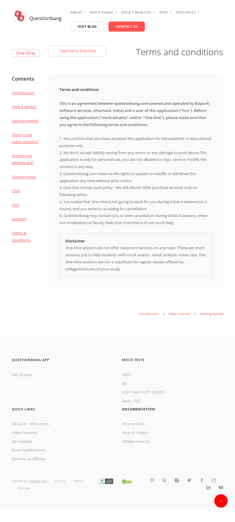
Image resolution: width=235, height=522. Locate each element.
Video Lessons (24, 432)
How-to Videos (135, 432)
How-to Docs (133, 423)
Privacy (60, 481)
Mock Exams (101, 12)
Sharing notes (24, 177)
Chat (16, 190)
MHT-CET (141, 392)
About (76, 12)
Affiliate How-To (136, 441)
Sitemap (24, 488)
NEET (126, 374)
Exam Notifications (28, 450)
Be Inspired (22, 441)
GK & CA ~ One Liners (30, 423)
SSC (137, 401)
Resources (186, 12)
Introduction (23, 92)
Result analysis (136, 12)
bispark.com (38, 481)
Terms (78, 481)
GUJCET (158, 392)
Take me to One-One (77, 50)
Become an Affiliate (29, 458)
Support (19, 218)
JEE (124, 383)
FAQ (15, 205)
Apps (163, 12)
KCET (126, 392)
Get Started (22, 374)
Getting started (25, 120)
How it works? (24, 106)
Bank (126, 401)
